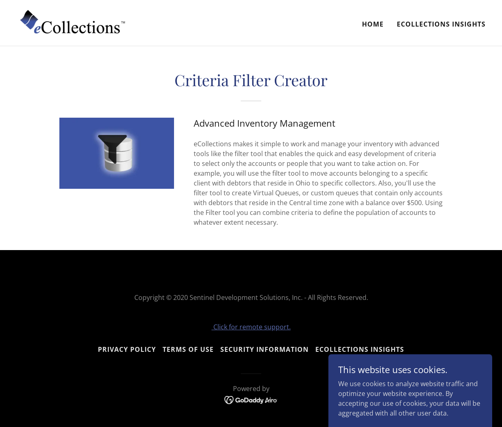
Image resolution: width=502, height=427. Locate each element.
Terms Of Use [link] (188, 349)
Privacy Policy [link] (127, 349)
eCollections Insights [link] (441, 24)
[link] (72, 22)
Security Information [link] (264, 349)
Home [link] (373, 24)
